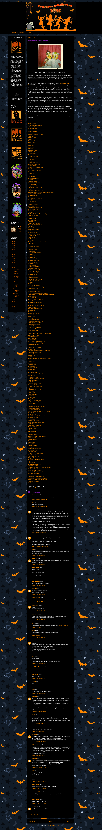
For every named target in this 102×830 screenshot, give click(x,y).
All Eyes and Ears (32, 128)
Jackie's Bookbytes (33, 304)
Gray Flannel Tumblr (33, 248)
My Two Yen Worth (32, 367)
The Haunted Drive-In (33, 268)
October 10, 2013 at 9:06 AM (39, 781)
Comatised (30, 179)
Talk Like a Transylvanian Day (35, 453)
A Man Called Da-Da (33, 330)
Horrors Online (31, 290)
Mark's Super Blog (32, 338)
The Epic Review (32, 218)
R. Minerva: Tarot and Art (34, 402)
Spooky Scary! (31, 442)
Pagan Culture (31, 388)
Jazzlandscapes (32, 307)
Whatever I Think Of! (33, 468)
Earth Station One (32, 217)
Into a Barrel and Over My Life (35, 299)
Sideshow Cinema (32, 430)
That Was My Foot (32, 454)
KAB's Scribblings (32, 315)
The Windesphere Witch (34, 475)
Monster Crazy (31, 349)
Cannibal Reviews (32, 154)
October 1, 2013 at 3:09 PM (38, 638)
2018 (13, 256)
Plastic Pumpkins (32, 394)
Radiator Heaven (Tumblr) (34, 405)
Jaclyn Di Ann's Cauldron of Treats (36, 305)
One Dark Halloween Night (34, 383)
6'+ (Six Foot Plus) (32, 433)
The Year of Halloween (34, 482)
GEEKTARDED (32, 235)
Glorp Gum (30, 240)
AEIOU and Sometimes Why (35, 125)
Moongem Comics (32, 353)
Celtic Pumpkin (31, 168)
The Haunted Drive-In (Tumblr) (35, 270)
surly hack (34, 614)
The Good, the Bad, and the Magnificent (38, 242)
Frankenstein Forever (33, 229)
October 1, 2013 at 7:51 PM (38, 678)
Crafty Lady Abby (32, 184)
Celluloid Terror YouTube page (35, 167)
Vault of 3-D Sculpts (33, 465)
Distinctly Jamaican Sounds (35, 207)
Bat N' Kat (30, 144)
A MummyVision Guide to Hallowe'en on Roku (39, 358)
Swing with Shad (32, 451)
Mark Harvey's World (33, 336)
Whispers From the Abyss (34, 470)
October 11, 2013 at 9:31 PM (39, 803)
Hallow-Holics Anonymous (34, 252)
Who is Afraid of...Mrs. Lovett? (35, 472)
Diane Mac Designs (33, 204)
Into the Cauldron (32, 301)
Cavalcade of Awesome (34, 164)
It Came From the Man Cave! (35, 302)
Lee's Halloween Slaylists (34, 322)
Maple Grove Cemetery (34, 335)
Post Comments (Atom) (53, 825)
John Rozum (31, 311)
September (16, 273)
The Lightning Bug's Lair (34, 324)
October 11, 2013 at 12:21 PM (39, 796)
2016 (13, 260)
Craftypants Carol (32, 186)
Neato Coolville (32, 369)
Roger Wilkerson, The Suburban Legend (38, 416)
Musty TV (30, 360)
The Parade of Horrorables (34, 389)
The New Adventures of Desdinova (36, 374)
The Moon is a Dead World (34, 352)
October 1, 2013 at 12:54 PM (39, 611)
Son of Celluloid (32, 437)
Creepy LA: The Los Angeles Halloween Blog (39, 189)
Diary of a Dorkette (32, 206)
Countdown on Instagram (18, 32)
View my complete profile (20, 230)
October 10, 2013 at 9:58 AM (39, 788)
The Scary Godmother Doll (16, 290)
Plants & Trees (31, 392)
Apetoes (30, 139)
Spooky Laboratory (32, 439)
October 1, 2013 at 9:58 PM (38, 686)
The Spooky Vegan (32, 445)
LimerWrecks (31, 325)
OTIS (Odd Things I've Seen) (35, 386)
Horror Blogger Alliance (34, 285)
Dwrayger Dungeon (33, 215)
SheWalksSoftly (32, 428)
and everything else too (34, 133)
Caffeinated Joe (32, 153)
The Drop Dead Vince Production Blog (37, 214)
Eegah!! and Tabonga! (37, 666)
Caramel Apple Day (33, 156)
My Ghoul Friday (32, 363)
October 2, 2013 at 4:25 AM (38, 693)
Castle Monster (32, 159)
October (16, 271)
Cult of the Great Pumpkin (34, 193)
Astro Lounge (31, 142)
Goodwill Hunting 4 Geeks (34, 245)
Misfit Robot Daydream (34, 344)
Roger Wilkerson (36, 597)
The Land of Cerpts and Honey (35, 321)
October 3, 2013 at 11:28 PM (39, 741)
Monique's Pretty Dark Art (34, 347)
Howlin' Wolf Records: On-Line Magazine (38, 293)
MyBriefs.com (31, 361)
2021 (13, 250)
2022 (13, 247)
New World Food (32, 375)
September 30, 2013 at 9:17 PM (39, 499)
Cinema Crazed (32, 173)
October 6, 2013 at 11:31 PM (39, 767)
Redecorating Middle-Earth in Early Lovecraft (39, 411)
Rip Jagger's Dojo (32, 414)
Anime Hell (30, 136)
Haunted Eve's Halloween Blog (35, 271)
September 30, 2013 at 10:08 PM (40, 532)
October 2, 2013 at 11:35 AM (39, 711)
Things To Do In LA (33, 458)
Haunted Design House (34, 266)
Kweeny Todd (31, 316)
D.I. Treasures (31, 203)
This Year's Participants (38, 41)
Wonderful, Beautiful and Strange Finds (37, 479)
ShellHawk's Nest (32, 426)
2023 (13, 245)
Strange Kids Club (32, 450)
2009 (13, 306)
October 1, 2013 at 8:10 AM (38, 594)
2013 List (34, 488)
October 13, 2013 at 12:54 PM (39, 811)
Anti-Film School (32, 137)
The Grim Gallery (32, 249)
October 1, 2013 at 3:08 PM (38, 627)
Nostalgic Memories (33, 377)
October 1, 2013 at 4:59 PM (38, 663)
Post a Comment (34, 814)
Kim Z (33, 715)
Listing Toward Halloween (34, 327)
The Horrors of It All (33, 288)
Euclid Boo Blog (32, 220)
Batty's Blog (31, 145)
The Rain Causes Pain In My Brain (36, 406)
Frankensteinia (31, 231)
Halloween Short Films (33, 260)
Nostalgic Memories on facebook (36, 378)
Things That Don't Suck (34, 456)
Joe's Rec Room (32, 310)
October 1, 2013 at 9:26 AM (38, 601)
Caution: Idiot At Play (33, 162)
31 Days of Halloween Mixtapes (36, 459)
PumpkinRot (31, 398)
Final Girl (30, 226)
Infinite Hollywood (32, 296)
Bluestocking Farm (32, 150)
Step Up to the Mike (33, 447)
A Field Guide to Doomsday (35, 224)
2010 (13, 304)
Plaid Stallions (31, 391)
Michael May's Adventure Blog (35, 343)
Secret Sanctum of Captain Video (36, 422)
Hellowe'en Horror (32, 274)
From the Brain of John (33, 232)
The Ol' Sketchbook (33, 380)
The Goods (31, 243)
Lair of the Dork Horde (33, 319)
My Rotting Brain (32, 364)
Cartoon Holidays (32, 158)
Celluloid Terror (32, 165)
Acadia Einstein (32, 123)
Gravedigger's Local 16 (34, 246)
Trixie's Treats (31, 462)
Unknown (34, 509)
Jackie (33, 623)
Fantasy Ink (31, 221)
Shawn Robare (35, 567)
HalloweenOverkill (32, 259)
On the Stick (31, 381)
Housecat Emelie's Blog (34, 291)
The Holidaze (31, 283)
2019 (13, 254)
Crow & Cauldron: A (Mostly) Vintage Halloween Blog (41, 192)
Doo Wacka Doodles (33, 212)
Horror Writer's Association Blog (36, 287)
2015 (13, 262)
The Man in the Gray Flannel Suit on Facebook (39, 333)
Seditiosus (30, 423)
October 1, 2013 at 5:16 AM (38, 578)
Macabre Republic (32, 329)
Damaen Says (31, 196)
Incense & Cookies (32, 297)
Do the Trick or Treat (33, 209)
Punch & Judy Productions (34, 400)
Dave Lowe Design (32, 201)
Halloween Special (32, 262)
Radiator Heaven (32, 403)
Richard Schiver (36, 745)
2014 (13, 265)
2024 (13, 243)
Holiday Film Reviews (33, 280)
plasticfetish (31, 395)
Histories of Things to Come (35, 279)
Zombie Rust (35, 605)
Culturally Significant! (33, 195)
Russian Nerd (31, 419)
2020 (13, 252)
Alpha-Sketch (31, 130)
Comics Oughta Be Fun (34, 182)
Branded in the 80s (32, 151)
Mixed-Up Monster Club (34, 346)
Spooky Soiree (31, 444)
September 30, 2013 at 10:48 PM (40, 546)
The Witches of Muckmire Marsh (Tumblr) (38, 478)
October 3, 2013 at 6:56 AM (38, 731)
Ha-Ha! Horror (31, 251)
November (16, 269)
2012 (13, 299)
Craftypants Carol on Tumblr (35, 187)
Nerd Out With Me (32, 372)
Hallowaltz (30, 254)
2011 (13, 301)
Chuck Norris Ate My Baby (34, 170)
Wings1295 (34, 558)
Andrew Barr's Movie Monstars (35, 134)
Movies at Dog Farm (33, 355)
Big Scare (30, 148)
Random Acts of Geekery (34, 408)
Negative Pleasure (32, 370)
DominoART (31, 210)
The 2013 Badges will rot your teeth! (15, 284)
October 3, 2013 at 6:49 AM (38, 723)
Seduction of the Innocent (34, 425)
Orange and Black (32, 385)
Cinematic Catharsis (33, 175)
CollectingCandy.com (33, 178)
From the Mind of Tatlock (34, 234)
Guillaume (34, 806)
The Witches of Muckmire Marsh (36, 476)
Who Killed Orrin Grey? (34, 473)
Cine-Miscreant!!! (32, 176)
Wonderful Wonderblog (33, 481)
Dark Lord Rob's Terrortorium (35, 198)
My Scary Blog (31, 366)
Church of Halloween (33, 172)
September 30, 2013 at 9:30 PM (39, 506)
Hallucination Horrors (33, 263)
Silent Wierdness (32, 431)
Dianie (33, 770)
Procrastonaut (31, 397)
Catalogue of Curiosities (34, 161)
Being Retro (31, 147)
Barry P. (34, 681)
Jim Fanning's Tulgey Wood (35, 308)
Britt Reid (34, 641)
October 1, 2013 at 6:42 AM (38, 585)
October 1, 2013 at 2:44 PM (38, 619)
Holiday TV (30, 282)
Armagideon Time (32, 140)
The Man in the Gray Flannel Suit (36, 332)
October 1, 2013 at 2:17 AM (38, 555)
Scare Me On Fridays (33, 420)
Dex (33, 549)
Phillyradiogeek (36, 581)
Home (29, 32)
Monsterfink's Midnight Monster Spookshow (39, 350)
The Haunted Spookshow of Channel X (37, 273)
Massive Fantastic (32, 339)
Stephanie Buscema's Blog (34, 448)
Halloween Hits (31, 255)
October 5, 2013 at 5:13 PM (38, 755)
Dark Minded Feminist (33, 200)
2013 (13, 267)
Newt (33, 502)
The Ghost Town (32, 237)
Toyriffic (30, 461)
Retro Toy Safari (32, 412)
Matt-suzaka (35, 495)
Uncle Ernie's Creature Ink (34, 464)
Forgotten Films (32, 228)
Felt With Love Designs (34, 223)
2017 (13, 258)
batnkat (34, 536)
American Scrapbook (33, 131)
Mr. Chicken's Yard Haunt (34, 357)
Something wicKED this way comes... (37, 436)
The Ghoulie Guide (32, 238)
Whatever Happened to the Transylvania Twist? (40, 467)
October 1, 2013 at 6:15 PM (38, 671)
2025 (13, 241)
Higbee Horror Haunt (33, 276)
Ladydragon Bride (32, 318)
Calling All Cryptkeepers (16, 295)
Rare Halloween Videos (34, 409)
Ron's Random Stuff (33, 417)
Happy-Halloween (32, 265)
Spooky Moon (31, 440)
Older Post (69, 821)
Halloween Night (32, 257)
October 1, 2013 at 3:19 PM (38, 653)
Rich (33, 689)
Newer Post (31, 821)
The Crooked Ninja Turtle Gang (36, 190)
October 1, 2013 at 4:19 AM (38, 564)
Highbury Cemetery (33, 277)
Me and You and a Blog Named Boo (37, 341)
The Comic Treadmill (33, 181)
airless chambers (32, 126)
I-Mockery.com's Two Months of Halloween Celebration (41, 294)
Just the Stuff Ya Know (33, 313)
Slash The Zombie (32, 434)
